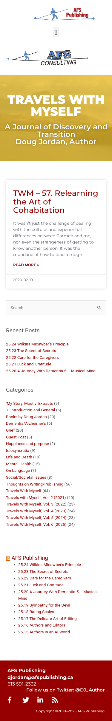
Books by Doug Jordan (26, 416)
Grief (10, 430)
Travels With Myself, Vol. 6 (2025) (36, 524)
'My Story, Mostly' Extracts (29, 403)
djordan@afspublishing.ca (40, 677)
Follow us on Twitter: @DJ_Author (65, 690)
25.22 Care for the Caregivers (33, 357)
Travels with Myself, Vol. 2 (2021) (36, 497)
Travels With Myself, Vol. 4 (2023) (36, 510)
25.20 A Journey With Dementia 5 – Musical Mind (51, 370)
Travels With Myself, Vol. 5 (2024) (36, 517)
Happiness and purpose (27, 443)
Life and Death (19, 457)
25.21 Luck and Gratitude (28, 364)
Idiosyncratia (17, 450)
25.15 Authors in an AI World (44, 631)
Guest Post (16, 437)
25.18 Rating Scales (36, 611)
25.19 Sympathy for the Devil (44, 605)
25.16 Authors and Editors (41, 625)
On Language (18, 470)
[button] (56, 32)
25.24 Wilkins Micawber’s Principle (37, 344)
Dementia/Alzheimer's (26, 423)
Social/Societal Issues (26, 477)
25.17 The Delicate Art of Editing (47, 618)
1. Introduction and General (30, 409)
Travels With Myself (24, 490)
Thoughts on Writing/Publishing (34, 484)
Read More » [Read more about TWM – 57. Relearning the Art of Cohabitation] (26, 265)
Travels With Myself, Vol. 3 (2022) (36, 504)
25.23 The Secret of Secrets (31, 350)
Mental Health (18, 463)
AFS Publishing (30, 558)
